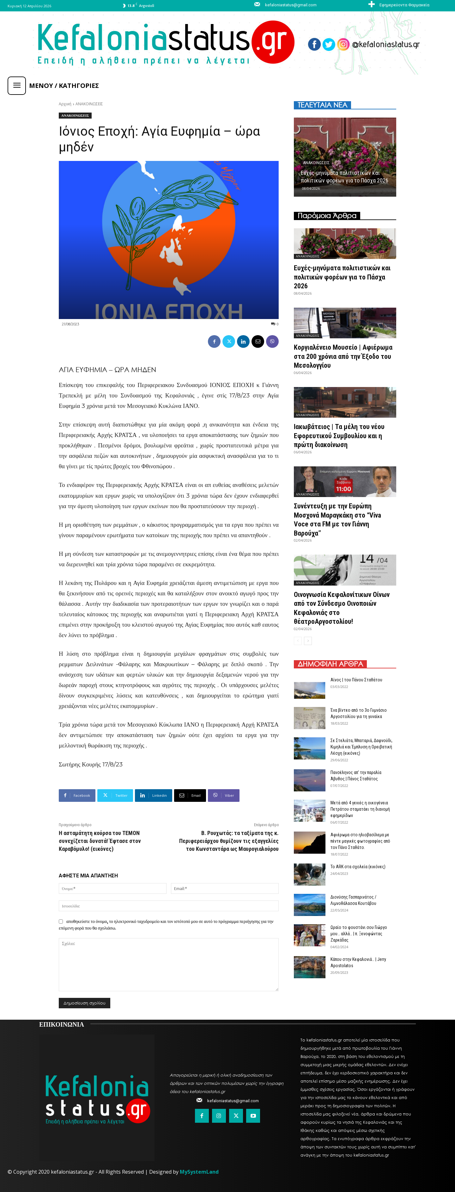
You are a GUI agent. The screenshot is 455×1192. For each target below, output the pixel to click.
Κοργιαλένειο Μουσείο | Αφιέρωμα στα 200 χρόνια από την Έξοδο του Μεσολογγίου (343, 356)
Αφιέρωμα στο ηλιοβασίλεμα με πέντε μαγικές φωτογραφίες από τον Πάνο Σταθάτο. (360, 841)
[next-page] (308, 641)
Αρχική (65, 104)
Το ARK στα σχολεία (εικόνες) (358, 866)
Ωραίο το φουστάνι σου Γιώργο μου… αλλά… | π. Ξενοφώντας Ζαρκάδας (359, 934)
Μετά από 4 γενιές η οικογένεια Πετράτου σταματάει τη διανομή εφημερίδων (360, 809)
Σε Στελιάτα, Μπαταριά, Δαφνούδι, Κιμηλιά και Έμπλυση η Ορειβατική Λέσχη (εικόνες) (361, 747)
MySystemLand (199, 1171)
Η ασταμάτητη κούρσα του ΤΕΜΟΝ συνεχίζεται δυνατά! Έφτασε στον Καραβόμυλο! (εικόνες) (100, 841)
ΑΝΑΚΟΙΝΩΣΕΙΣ (89, 104)
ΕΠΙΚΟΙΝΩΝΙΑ (61, 1024)
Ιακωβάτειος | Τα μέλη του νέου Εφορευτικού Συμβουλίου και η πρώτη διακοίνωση (339, 436)
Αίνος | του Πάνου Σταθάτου (356, 679)
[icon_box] (398, 4)
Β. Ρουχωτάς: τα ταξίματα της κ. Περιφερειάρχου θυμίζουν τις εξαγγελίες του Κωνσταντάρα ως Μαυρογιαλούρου (229, 841)
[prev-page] (298, 641)
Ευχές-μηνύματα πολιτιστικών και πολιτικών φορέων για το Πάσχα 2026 (342, 277)
